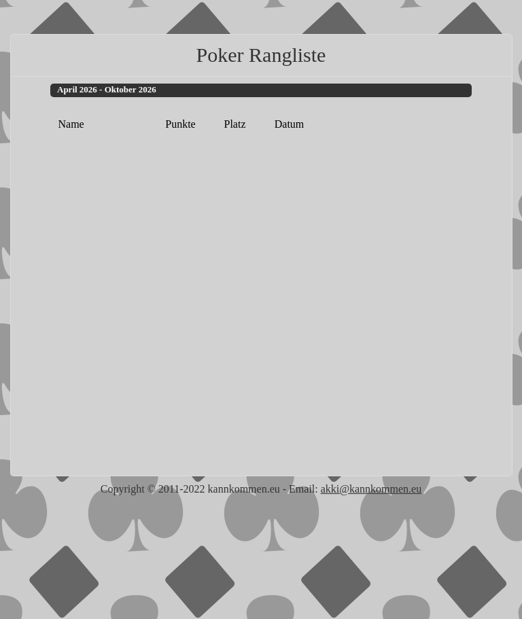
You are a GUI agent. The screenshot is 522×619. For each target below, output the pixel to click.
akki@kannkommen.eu (371, 489)
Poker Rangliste (261, 54)
